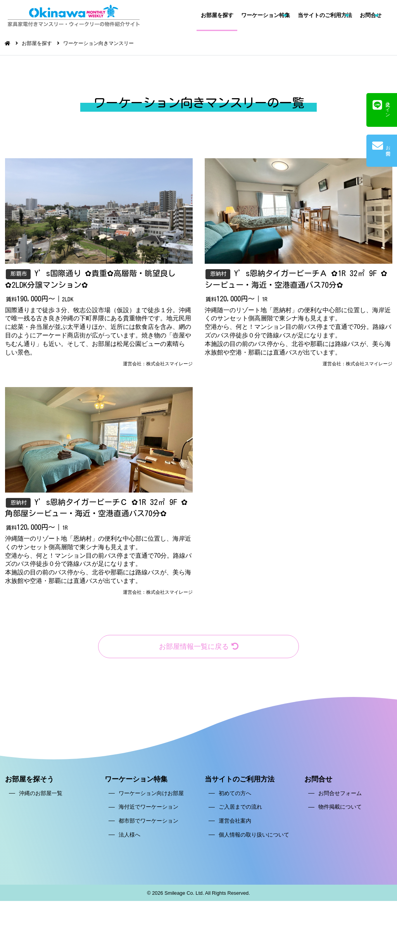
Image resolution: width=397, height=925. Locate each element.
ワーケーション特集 (265, 15)
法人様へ (129, 838)
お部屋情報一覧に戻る (198, 650)
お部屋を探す (217, 15)
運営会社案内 (235, 824)
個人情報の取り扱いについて (254, 838)
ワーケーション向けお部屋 (151, 797)
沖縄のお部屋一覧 (40, 797)
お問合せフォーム (340, 797)
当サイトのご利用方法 (325, 15)
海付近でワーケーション (148, 810)
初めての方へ (235, 797)
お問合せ (370, 15)
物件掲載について (340, 810)
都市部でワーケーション (148, 824)
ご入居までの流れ (240, 810)
